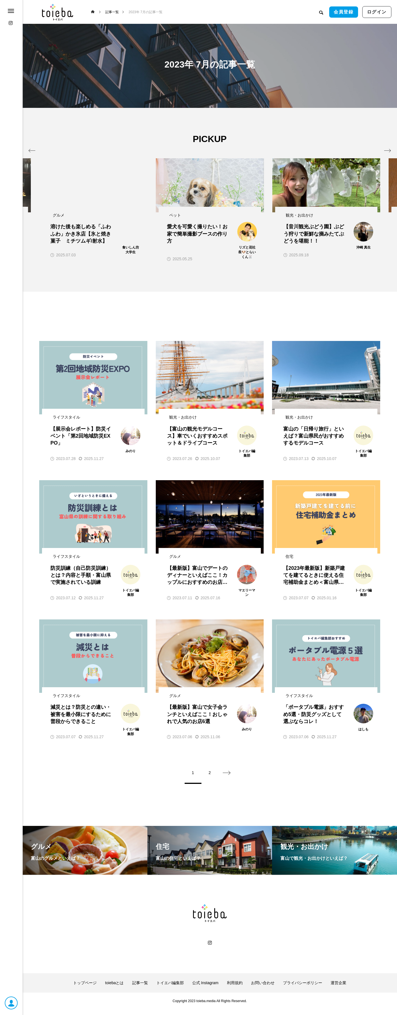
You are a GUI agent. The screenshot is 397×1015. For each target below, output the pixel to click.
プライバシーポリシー (302, 988)
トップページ (85, 988)
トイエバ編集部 (170, 988)
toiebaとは (114, 988)
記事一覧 (140, 988)
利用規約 (235, 988)
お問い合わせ (263, 988)
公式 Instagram (205, 988)
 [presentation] (374, 138)
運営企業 (338, 988)
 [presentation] (45, 138)
